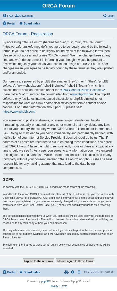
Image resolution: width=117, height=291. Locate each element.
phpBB (45, 281)
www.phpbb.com (81, 94)
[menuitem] (8, 16)
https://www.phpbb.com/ (19, 111)
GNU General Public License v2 (83, 90)
